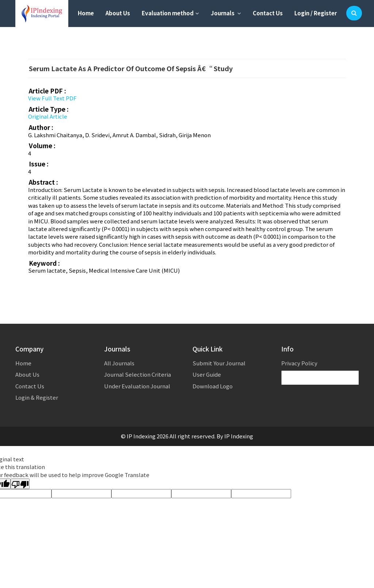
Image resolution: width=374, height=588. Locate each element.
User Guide (206, 374)
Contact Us (268, 13)
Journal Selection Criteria (137, 374)
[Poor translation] (20, 484)
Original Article (47, 116)
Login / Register (315, 13)
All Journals (119, 363)
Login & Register (36, 397)
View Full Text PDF (52, 98)
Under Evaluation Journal (137, 386)
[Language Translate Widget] (324, 377)
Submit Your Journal (218, 363)
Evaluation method (170, 13)
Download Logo (212, 386)
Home (86, 13)
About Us (118, 13)
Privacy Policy (299, 363)
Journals (226, 13)
